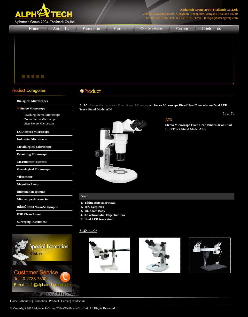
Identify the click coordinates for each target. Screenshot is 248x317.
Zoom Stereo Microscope (36, 119)
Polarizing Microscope (31, 154)
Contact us (78, 301)
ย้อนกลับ (228, 114)
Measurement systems (31, 161)
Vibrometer (24, 176)
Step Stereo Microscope (35, 123)
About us (25, 301)
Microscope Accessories (32, 199)
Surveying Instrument (31, 222)
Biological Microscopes (32, 101)
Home (14, 301)
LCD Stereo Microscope (32, 131)
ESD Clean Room (28, 214)
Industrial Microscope (31, 139)
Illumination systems (30, 191)
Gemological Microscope (33, 169)
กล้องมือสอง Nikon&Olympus (37, 207)
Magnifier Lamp (27, 184)
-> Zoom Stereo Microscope (131, 105)
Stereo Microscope (30, 108)
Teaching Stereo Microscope (38, 114)
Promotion (40, 301)
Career (65, 301)
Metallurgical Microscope (34, 146)
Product (54, 301)
